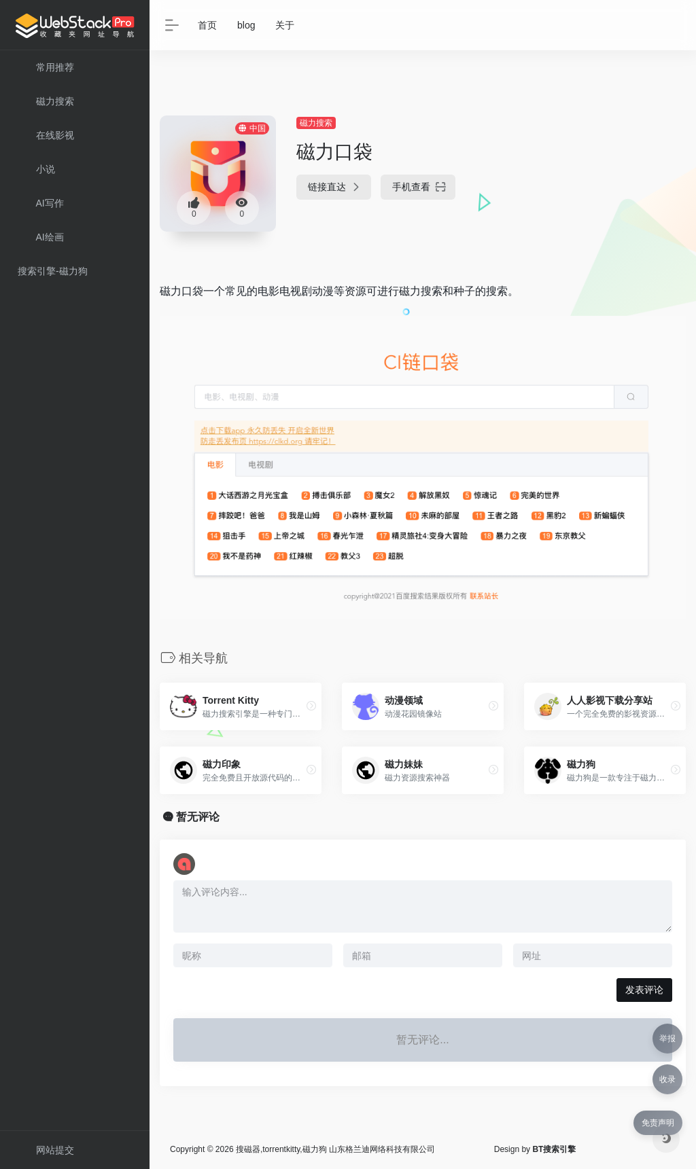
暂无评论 (198, 817)
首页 (207, 25)
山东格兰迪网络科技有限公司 (382, 1149)
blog (246, 25)
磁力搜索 (316, 123)
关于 (284, 25)
